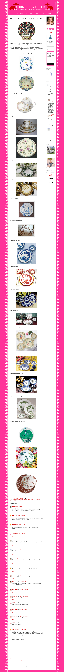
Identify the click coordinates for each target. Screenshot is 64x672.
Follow (50, 32)
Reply (13, 530)
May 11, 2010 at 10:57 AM (23, 581)
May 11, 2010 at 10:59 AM (23, 589)
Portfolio (19, 13)
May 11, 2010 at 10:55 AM (23, 575)
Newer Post (12, 658)
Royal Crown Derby (37, 499)
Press (36, 13)
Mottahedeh (28, 499)
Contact (50, 13)
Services (29, 13)
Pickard (32, 499)
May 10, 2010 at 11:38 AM (19, 558)
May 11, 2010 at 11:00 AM (23, 596)
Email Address (49, 56)
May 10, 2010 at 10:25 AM (20, 524)
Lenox (25, 499)
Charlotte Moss (15, 499)
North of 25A (14, 549)
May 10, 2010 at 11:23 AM (22, 540)
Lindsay (13, 533)
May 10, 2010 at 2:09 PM (24, 567)
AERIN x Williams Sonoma (52, 130)
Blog (11, 13)
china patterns (20, 499)
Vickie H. (13, 515)
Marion (13, 524)
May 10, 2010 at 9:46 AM (19, 506)
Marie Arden (14, 540)
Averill (13, 558)
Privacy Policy (36, 666)
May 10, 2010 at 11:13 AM (20, 533)
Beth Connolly (14, 575)
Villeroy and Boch (13, 500)
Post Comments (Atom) (19, 660)
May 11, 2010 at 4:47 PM (21, 629)
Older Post (41, 658)
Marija (13, 506)
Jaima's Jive (14, 629)
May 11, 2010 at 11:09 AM (23, 609)
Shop (43, 13)
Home (26, 658)
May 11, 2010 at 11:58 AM (23, 616)
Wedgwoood (18, 500)
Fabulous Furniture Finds (52, 84)
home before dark (15, 567)
